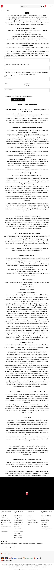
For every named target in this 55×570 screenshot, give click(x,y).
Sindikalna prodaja (32, 520)
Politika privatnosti (18, 520)
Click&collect (44, 522)
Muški (28, 83)
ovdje (46, 471)
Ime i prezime (8, 78)
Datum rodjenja (8, 89)
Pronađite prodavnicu (33, 522)
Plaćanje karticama (5, 520)
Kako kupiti (3, 515)
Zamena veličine (18, 529)
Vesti (29, 524)
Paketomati (44, 524)
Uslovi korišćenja (18, 515)
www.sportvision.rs (21, 569)
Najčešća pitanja (18, 537)
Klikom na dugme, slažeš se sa (19, 96)
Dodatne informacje (10, 75)
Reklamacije (17, 533)
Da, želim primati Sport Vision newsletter (15, 56)
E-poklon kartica (45, 520)
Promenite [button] (10, 554)
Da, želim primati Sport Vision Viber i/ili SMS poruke (17, 64)
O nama (29, 515)
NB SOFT (29, 569)
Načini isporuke (4, 531)
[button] (31, 6)
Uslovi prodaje (17, 518)
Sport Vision (3, 10)
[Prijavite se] (44, 6)
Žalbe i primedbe (18, 535)
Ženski (28, 85)
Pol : (6, 83)
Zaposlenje (30, 518)
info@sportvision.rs (11, 452)
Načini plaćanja (4, 518)
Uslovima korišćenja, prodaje (26, 96)
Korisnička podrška (18, 522)
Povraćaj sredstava (18, 531)
